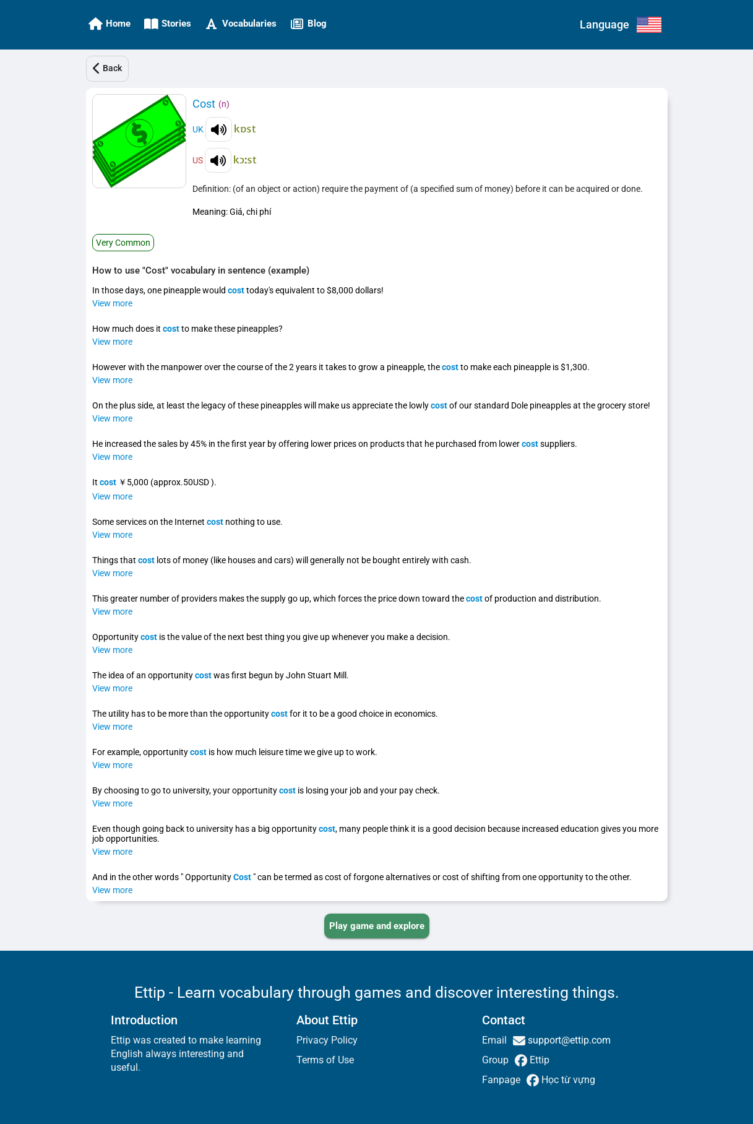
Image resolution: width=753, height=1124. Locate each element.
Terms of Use (325, 1060)
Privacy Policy (327, 1040)
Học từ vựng (567, 1080)
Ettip (538, 1060)
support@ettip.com (568, 1040)
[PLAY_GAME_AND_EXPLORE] (376, 926)
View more (112, 303)
